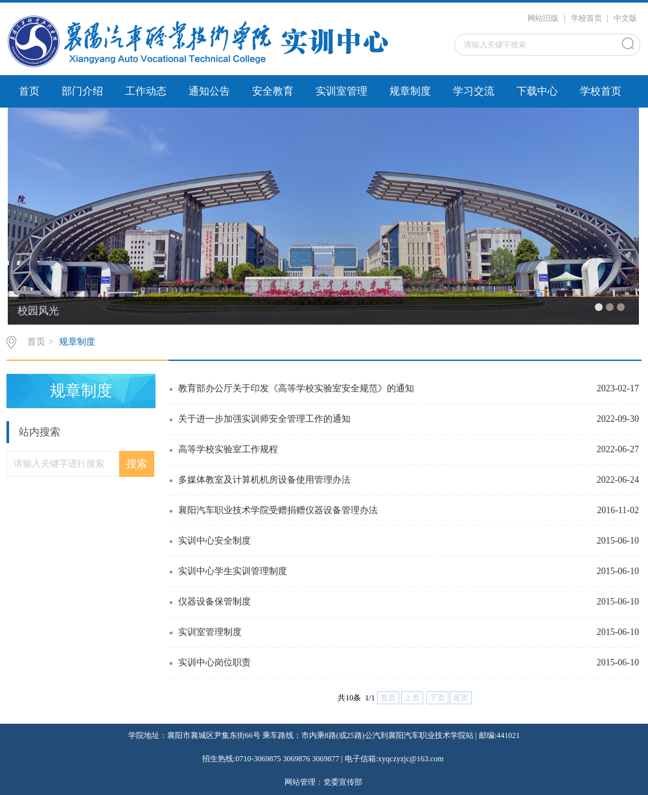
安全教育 (273, 91)
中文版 (625, 18)
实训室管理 (341, 91)
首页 (29, 91)
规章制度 (410, 91)
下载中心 (537, 91)
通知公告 (209, 91)
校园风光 (38, 310)
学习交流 (473, 91)
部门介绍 (82, 91)
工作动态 (146, 91)
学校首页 (586, 18)
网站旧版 (543, 18)
